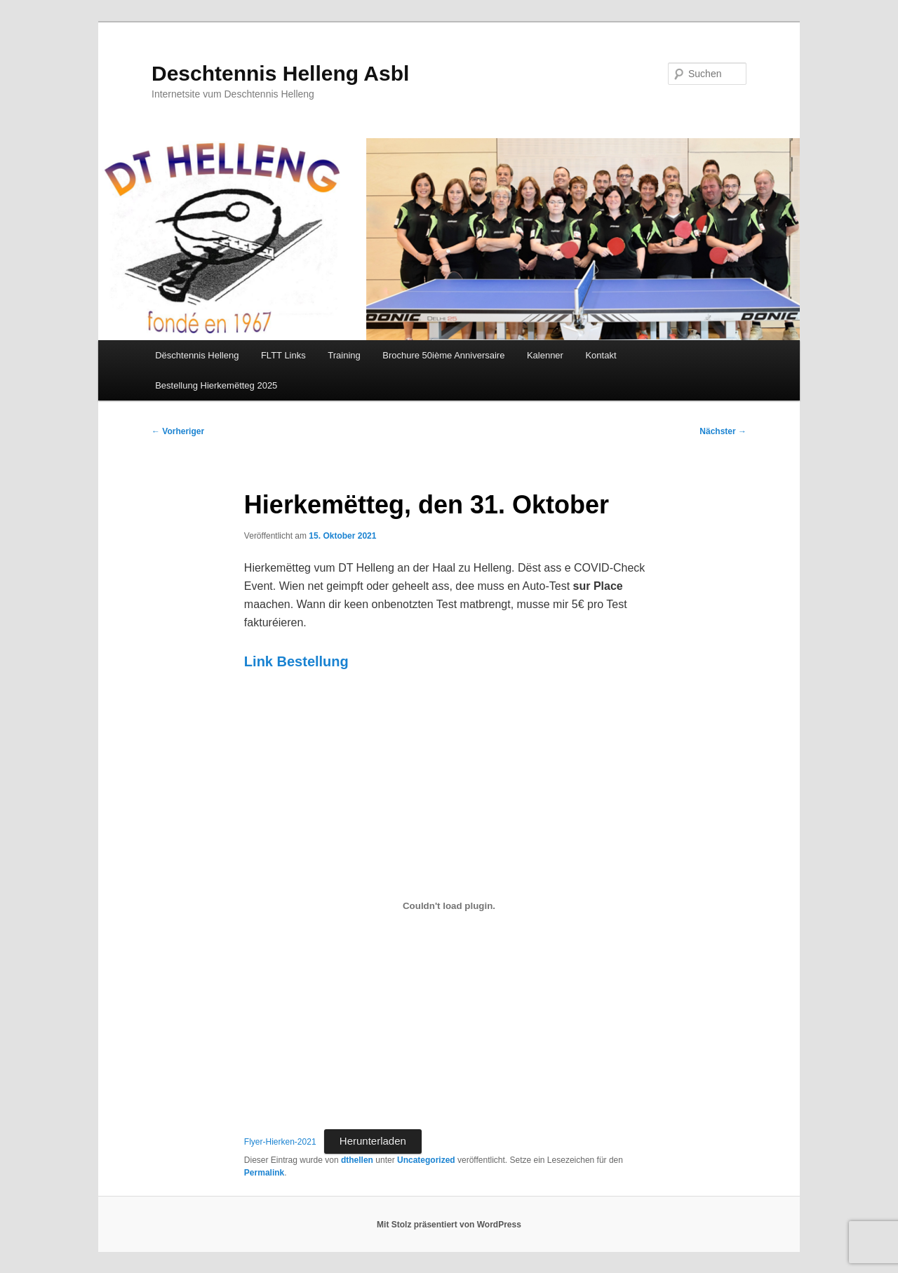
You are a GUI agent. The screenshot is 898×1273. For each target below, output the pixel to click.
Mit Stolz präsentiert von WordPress (449, 1225)
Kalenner (545, 355)
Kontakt (600, 355)
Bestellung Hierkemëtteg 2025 (216, 385)
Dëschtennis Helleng (197, 355)
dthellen (357, 1160)
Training (344, 355)
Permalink (264, 1173)
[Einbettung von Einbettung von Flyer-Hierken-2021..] (449, 906)
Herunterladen (373, 1141)
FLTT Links (283, 355)
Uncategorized (426, 1160)
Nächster (722, 431)
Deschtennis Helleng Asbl (280, 73)
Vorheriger (178, 431)
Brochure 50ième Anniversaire (443, 355)
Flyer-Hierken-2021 (280, 1142)
